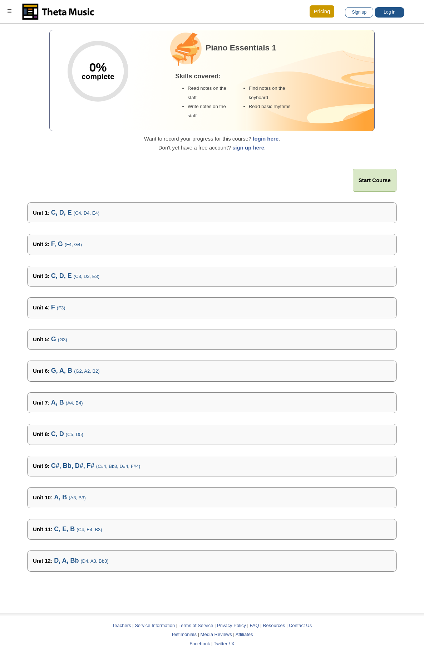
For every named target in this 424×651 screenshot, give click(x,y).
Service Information (155, 625)
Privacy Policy (231, 625)
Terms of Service (196, 625)
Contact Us (300, 625)
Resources (274, 625)
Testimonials (184, 634)
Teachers (122, 625)
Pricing (322, 11)
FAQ (254, 625)
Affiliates (244, 634)
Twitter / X (224, 643)
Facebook (199, 643)
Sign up (359, 12)
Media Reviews (216, 634)
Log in (389, 12)
